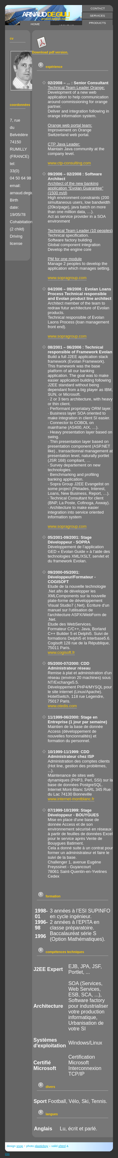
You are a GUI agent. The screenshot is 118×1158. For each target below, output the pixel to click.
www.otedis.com (62, 705)
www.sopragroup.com (67, 277)
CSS (7, 1153)
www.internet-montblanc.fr (71, 799)
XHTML (62, 1146)
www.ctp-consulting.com (69, 163)
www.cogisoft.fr (61, 652)
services (97, 15)
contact (98, 8)
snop (19, 1146)
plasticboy (41, 1146)
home (35, 24)
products (97, 23)
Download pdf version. (50, 52)
